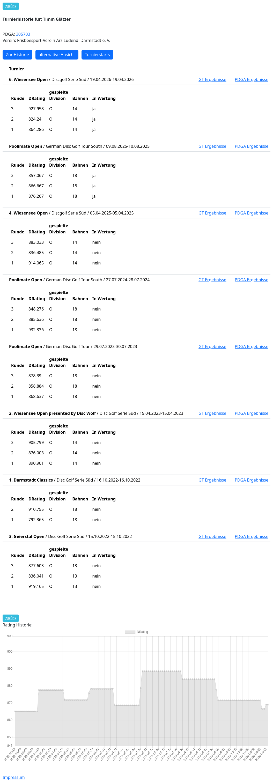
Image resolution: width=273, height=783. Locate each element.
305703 (23, 34)
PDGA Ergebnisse (251, 79)
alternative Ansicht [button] (57, 54)
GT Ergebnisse (212, 79)
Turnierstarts (97, 54)
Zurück (10, 6)
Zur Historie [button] (17, 54)
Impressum (14, 777)
